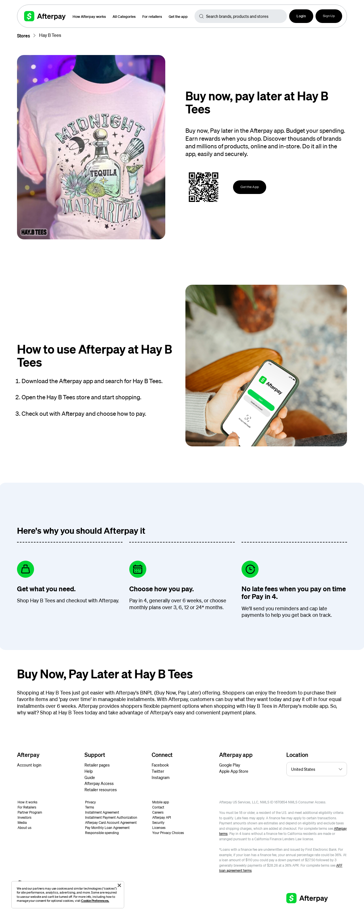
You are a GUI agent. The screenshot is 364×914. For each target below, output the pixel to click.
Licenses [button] (159, 828)
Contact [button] (158, 807)
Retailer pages (97, 764)
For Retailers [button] (27, 807)
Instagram (161, 777)
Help (88, 771)
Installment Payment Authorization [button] (111, 817)
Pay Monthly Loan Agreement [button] (107, 828)
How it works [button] (27, 802)
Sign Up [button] (329, 16)
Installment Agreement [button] (102, 812)
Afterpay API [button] (161, 817)
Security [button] (158, 822)
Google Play (229, 764)
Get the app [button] (178, 16)
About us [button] (24, 828)
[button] (301, 16)
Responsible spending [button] (102, 833)
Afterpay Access (99, 783)
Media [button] (22, 822)
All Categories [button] (124, 16)
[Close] (119, 885)
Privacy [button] (90, 802)
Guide (89, 777)
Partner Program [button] (30, 812)
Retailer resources (100, 789)
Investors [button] (24, 817)
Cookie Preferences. (95, 900)
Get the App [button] (249, 187)
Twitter (158, 771)
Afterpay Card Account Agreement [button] (111, 822)
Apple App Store (233, 771)
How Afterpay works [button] (89, 16)
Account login (29, 764)
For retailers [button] (152, 16)
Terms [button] (89, 807)
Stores (23, 36)
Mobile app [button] (160, 802)
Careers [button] (158, 812)
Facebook (160, 764)
